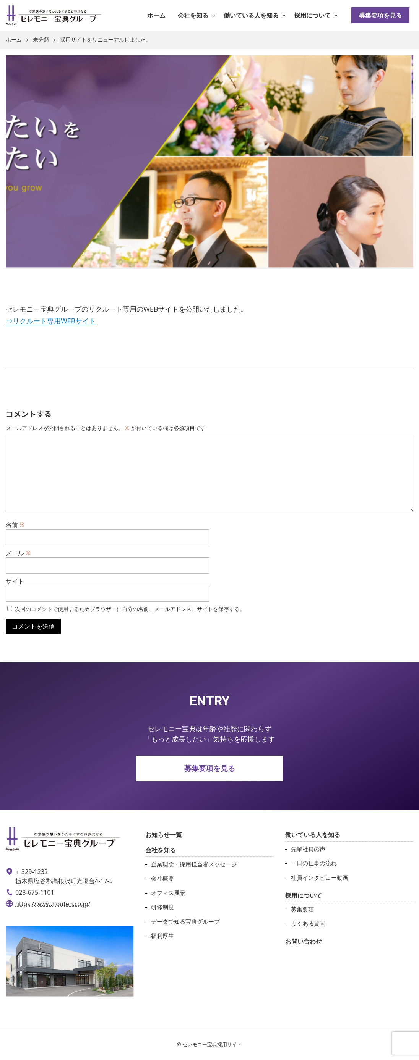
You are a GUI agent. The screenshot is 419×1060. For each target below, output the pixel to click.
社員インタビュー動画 (319, 877)
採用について (312, 15)
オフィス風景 (168, 893)
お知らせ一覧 (163, 835)
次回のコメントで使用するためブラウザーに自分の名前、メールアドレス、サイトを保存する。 (130, 608)
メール (18, 553)
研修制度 (162, 907)
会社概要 (162, 878)
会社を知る (193, 15)
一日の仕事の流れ (314, 863)
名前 (15, 524)
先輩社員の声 (308, 849)
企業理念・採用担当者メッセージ (194, 864)
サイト (15, 581)
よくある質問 (308, 923)
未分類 (41, 40)
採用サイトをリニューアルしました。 (105, 40)
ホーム (156, 15)
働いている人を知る (251, 15)
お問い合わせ (303, 941)
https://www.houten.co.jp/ (53, 904)
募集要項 (302, 909)
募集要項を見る (380, 15)
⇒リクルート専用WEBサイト (51, 320)
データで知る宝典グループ (185, 921)
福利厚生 (162, 935)
